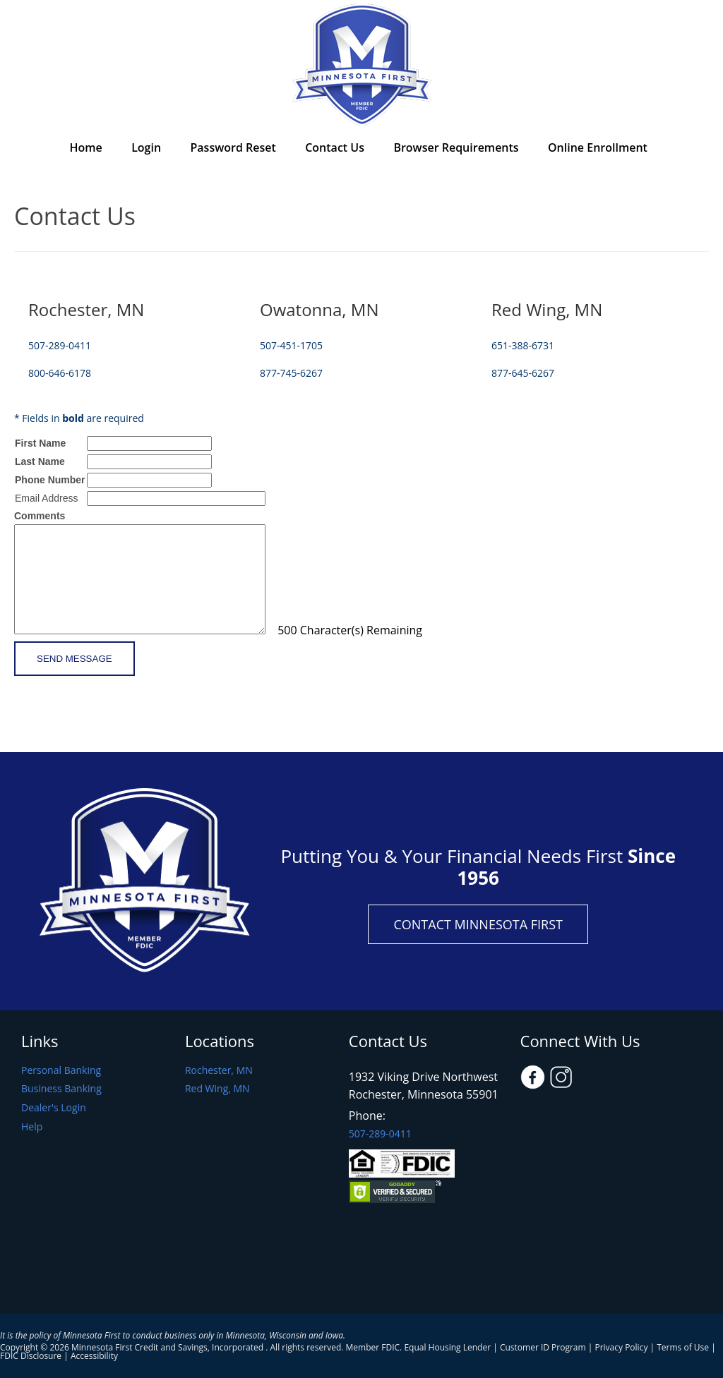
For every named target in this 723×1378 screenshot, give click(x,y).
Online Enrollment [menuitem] (597, 147)
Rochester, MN (219, 1071)
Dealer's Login (53, 1108)
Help (31, 1127)
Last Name (40, 461)
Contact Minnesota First (478, 924)
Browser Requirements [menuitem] (455, 147)
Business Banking (61, 1089)
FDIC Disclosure (30, 1356)
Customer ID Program (543, 1347)
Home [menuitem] (85, 147)
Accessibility (94, 1356)
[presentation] (121, 707)
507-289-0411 (380, 1133)
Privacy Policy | (625, 1347)
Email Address (46, 498)
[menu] (361, 149)
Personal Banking (61, 1071)
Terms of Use (683, 1347)
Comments (39, 515)
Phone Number (50, 479)
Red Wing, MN (217, 1089)
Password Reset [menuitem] (233, 147)
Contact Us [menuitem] (334, 147)
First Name (40, 443)
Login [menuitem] (146, 147)
